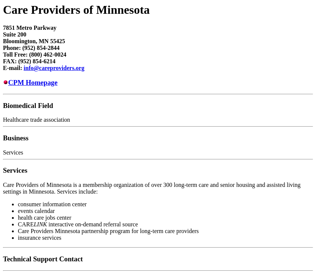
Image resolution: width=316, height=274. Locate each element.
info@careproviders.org (54, 68)
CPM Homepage (32, 82)
